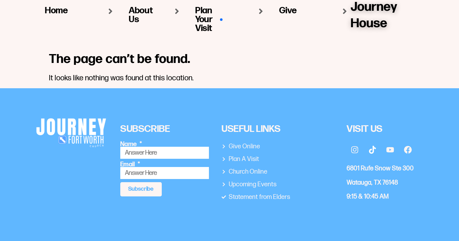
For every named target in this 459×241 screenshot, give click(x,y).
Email (128, 164)
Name (129, 144)
